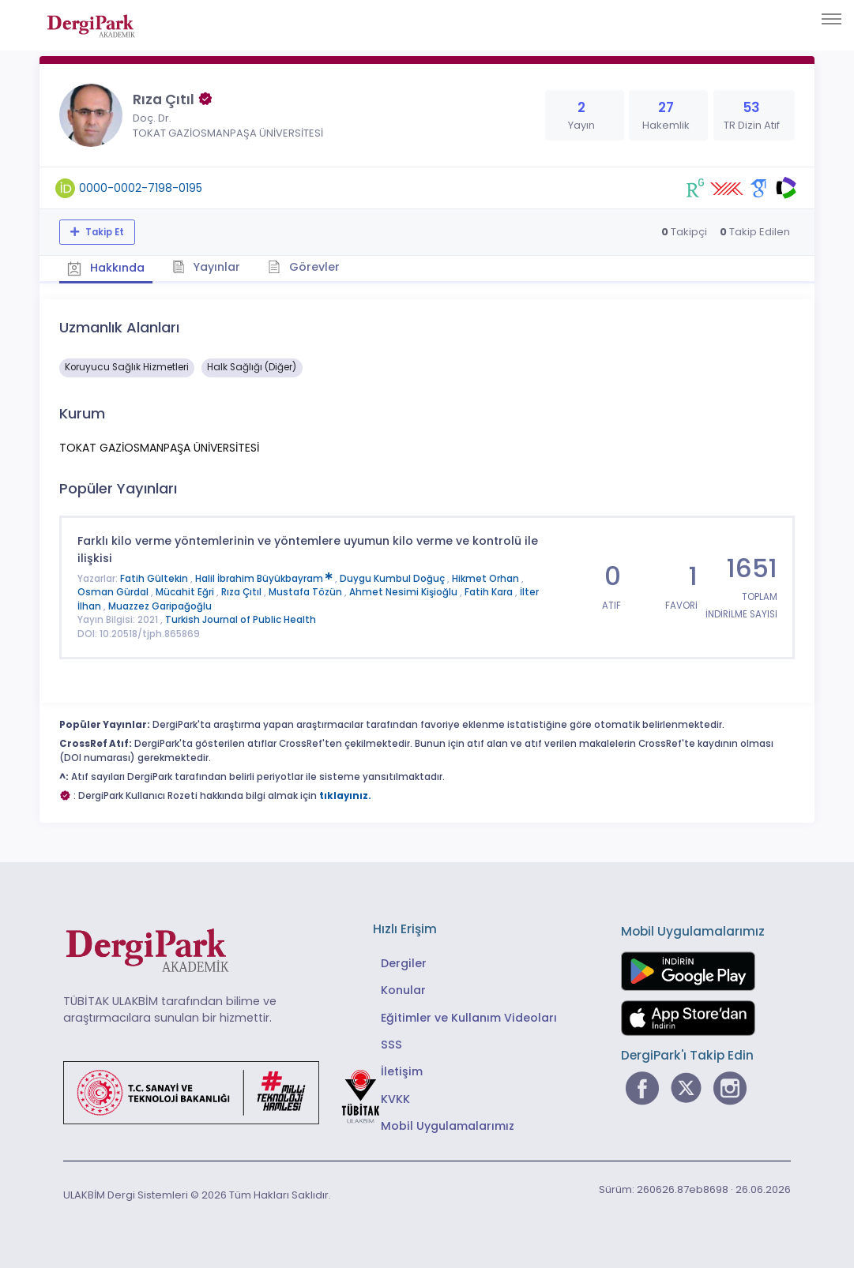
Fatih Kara (490, 592)
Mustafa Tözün (306, 592)
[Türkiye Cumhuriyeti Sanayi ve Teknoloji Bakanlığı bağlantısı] (231, 1092)
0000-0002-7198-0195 (140, 188)
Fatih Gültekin (155, 578)
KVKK (395, 1099)
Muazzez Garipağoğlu (160, 606)
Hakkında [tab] (106, 268)
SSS (391, 1044)
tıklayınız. (345, 796)
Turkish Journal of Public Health (240, 619)
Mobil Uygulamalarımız (447, 1126)
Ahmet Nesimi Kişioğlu (404, 592)
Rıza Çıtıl (242, 592)
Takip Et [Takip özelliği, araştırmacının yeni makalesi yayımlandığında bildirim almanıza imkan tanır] (103, 232)
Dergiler (404, 963)
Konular (403, 990)
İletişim (402, 1071)
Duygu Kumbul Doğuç (393, 578)
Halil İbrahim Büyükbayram (265, 578)
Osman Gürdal (114, 592)
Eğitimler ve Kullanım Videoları (469, 1018)
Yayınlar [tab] (206, 267)
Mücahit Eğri (186, 592)
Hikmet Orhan (486, 578)
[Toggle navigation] (831, 18)
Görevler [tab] (304, 267)
